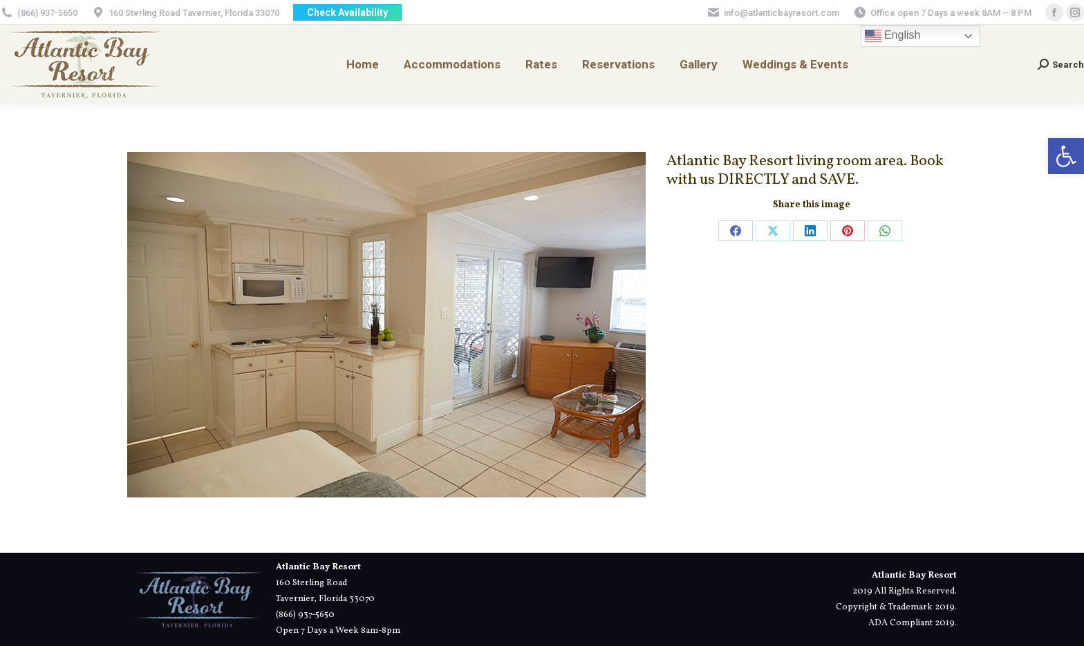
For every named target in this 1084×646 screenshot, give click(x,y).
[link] (1066, 156)
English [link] (893, 36)
